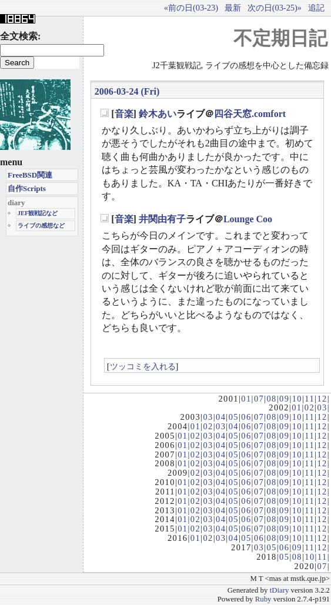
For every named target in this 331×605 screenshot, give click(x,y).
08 (271, 398)
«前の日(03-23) (191, 7)
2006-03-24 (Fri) (127, 91)
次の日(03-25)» (275, 7)
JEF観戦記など (38, 213)
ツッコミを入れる (143, 366)
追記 (316, 7)
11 (310, 398)
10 (297, 398)
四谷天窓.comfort (250, 114)
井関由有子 (162, 219)
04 (221, 417)
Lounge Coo (247, 219)
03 (322, 407)
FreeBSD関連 (30, 175)
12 (322, 398)
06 (246, 417)
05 (234, 417)
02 (310, 407)
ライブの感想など (41, 225)
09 (284, 398)
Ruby (263, 599)
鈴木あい (157, 114)
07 (259, 398)
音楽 (124, 114)
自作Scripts (27, 188)
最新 (233, 7)
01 (246, 398)
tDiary (279, 590)
